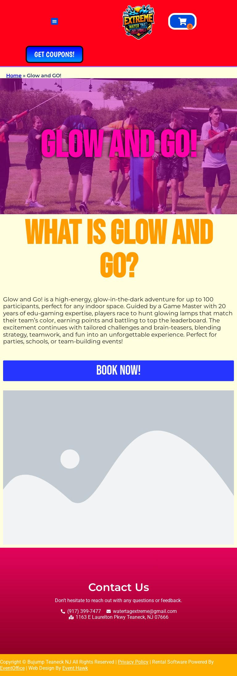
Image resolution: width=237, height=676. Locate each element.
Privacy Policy (133, 662)
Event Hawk (75, 668)
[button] (54, 21)
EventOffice (12, 668)
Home (14, 76)
